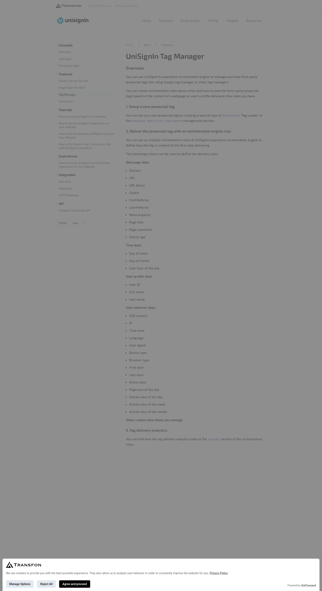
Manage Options (19, 584)
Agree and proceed (74, 584)
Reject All (46, 584)
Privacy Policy (219, 573)
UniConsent (308, 585)
